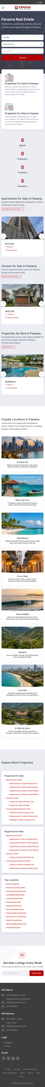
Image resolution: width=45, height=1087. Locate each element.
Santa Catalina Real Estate (16, 913)
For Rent (17, 1069)
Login (39, 2)
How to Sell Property (10, 1073)
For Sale (8, 1069)
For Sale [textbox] (6, 37)
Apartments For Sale (14, 780)
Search (22, 58)
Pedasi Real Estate (13, 928)
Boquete (22, 652)
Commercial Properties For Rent (18, 861)
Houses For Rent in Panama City (22, 857)
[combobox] (22, 37)
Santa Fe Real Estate (14, 920)
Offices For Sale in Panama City (22, 813)
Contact (21, 1076)
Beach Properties (12, 884)
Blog (38, 1073)
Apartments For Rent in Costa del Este (24, 850)
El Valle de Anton (22, 728)
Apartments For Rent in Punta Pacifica (24, 846)
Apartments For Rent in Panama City (24, 839)
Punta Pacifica (11, 250)
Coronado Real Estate (14, 898)
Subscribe (37, 973)
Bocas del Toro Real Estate (16, 917)
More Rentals (8, 347)
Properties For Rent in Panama (22, 113)
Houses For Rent (12, 854)
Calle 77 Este (11, 1023)
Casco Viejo (22, 576)
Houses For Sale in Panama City (22, 802)
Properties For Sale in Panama (21, 83)
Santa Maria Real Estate (15, 895)
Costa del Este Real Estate (16, 891)
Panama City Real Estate (15, 888)
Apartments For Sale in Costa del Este (24, 794)
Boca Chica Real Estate (15, 909)
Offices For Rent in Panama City (22, 865)
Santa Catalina (22, 614)
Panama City (22, 462)
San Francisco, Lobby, (11, 1019)
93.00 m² (9, 247)
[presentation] (3, 236)
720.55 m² (9, 314)
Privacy (5, 1046)
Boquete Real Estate (14, 906)
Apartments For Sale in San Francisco (24, 787)
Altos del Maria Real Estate (16, 924)
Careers (31, 1073)
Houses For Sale (12, 798)
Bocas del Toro (22, 500)
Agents (22, 1073)
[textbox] (23, 44)
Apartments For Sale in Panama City (23, 784)
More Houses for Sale (11, 276)
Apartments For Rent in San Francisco (24, 843)
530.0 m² (9, 385)
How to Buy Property (30, 1069)
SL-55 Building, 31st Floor (13, 995)
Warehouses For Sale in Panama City (24, 816)
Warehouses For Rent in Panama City (24, 868)
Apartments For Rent (14, 836)
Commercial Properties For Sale (18, 809)
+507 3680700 (9, 1006)
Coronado (22, 690)
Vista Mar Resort (11, 318)
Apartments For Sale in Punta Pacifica (24, 791)
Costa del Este (11, 388)
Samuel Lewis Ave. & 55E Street (18, 999)
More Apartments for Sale (13, 209)
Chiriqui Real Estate (13, 902)
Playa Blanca (22, 538)
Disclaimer (6, 1043)
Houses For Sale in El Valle (19, 805)
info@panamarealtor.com (13, 1002)
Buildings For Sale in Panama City (22, 820)
